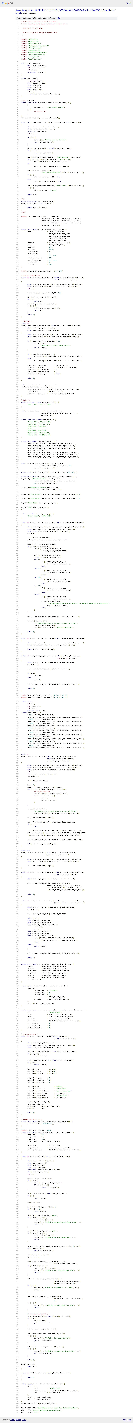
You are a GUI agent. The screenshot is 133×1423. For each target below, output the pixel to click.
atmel (18, 13)
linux (18, 10)
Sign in (129, 3)
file (58, 18)
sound (107, 10)
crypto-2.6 (52, 10)
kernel (30, 10)
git (36, 10)
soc (113, 10)
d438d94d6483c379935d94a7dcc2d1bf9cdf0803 (79, 10)
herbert (42, 10)
